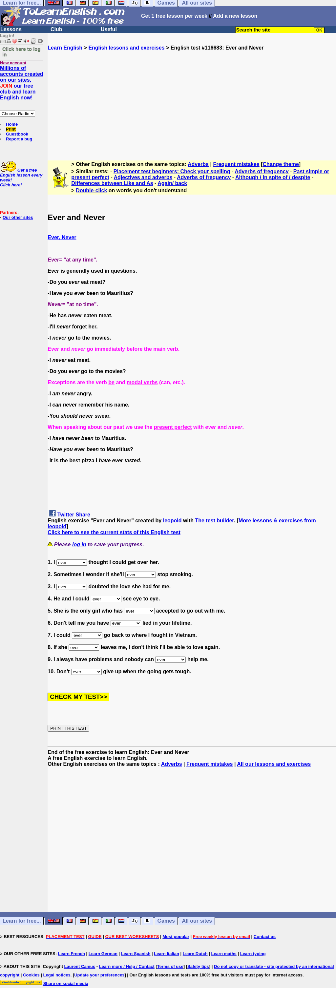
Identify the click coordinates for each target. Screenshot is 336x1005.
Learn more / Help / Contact (127, 966)
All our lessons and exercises (274, 764)
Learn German (103, 953)
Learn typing (253, 953)
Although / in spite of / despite (272, 177)
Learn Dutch (195, 953)
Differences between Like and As (112, 183)
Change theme (281, 164)
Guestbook (17, 134)
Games (166, 921)
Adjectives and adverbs (143, 177)
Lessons (11, 29)
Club (56, 29)
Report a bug (19, 138)
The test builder (214, 520)
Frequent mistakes (236, 164)
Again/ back (172, 183)
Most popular (175, 936)
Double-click (91, 190)
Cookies (31, 975)
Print (11, 129)
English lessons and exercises (126, 48)
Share (83, 514)
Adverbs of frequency (261, 171)
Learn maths (224, 953)
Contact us (265, 936)
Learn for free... (22, 921)
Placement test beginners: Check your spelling (172, 171)
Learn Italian (166, 953)
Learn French (71, 953)
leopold (172, 520)
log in (79, 544)
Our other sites (18, 217)
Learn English (65, 48)
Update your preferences (99, 975)
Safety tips (198, 966)
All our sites (197, 921)
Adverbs (198, 164)
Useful (109, 29)
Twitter (65, 514)
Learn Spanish (136, 953)
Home (12, 124)
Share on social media (65, 983)
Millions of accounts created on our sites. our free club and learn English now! (21, 82)
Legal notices (57, 975)
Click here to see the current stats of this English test (114, 532)
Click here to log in (21, 51)
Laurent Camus (79, 966)
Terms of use (170, 966)
